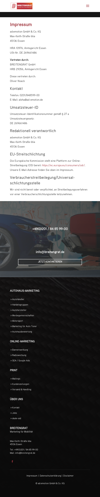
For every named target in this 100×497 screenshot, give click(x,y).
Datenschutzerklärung (50, 476)
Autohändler (18, 299)
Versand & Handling (21, 389)
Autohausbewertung (22, 332)
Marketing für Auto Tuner (24, 326)
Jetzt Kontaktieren (50, 262)
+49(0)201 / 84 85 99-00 (50, 229)
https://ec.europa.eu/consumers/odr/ (63, 165)
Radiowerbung (19, 355)
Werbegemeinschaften (23, 315)
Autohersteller (19, 310)
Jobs (14, 413)
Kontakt (16, 408)
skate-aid (16, 418)
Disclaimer (68, 476)
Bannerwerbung (20, 350)
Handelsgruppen (20, 305)
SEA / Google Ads (21, 361)
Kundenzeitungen (20, 384)
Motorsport (17, 321)
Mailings (16, 379)
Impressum (32, 476)
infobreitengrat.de (50, 252)
